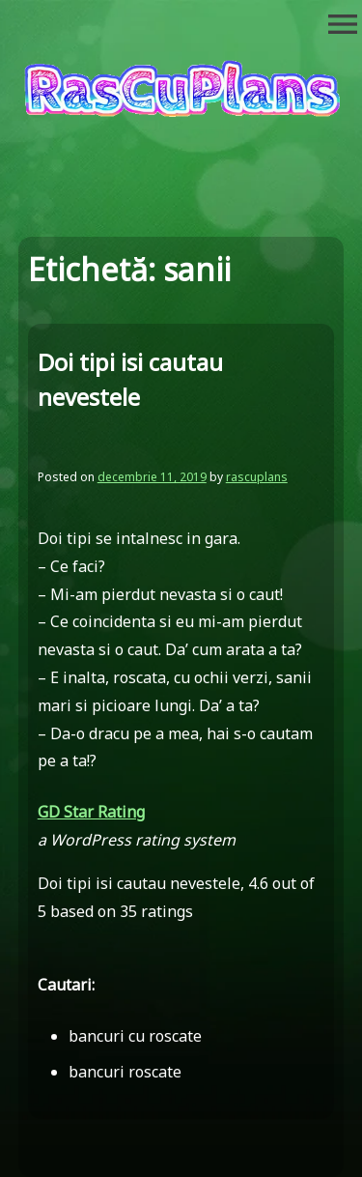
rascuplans (257, 477)
